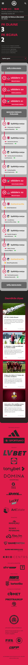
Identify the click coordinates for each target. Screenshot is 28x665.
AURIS (17, 658)
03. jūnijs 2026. (14, 358)
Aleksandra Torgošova (13, 127)
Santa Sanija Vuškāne (18, 104)
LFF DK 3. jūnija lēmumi (11, 317)
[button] (14, 58)
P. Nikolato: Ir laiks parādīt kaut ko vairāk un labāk (13, 346)
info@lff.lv (12, 633)
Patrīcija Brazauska (12, 275)
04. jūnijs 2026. (14, 329)
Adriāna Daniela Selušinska (15, 156)
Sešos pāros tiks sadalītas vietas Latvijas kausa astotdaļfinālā (14, 404)
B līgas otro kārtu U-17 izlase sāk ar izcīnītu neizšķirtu (14, 375)
